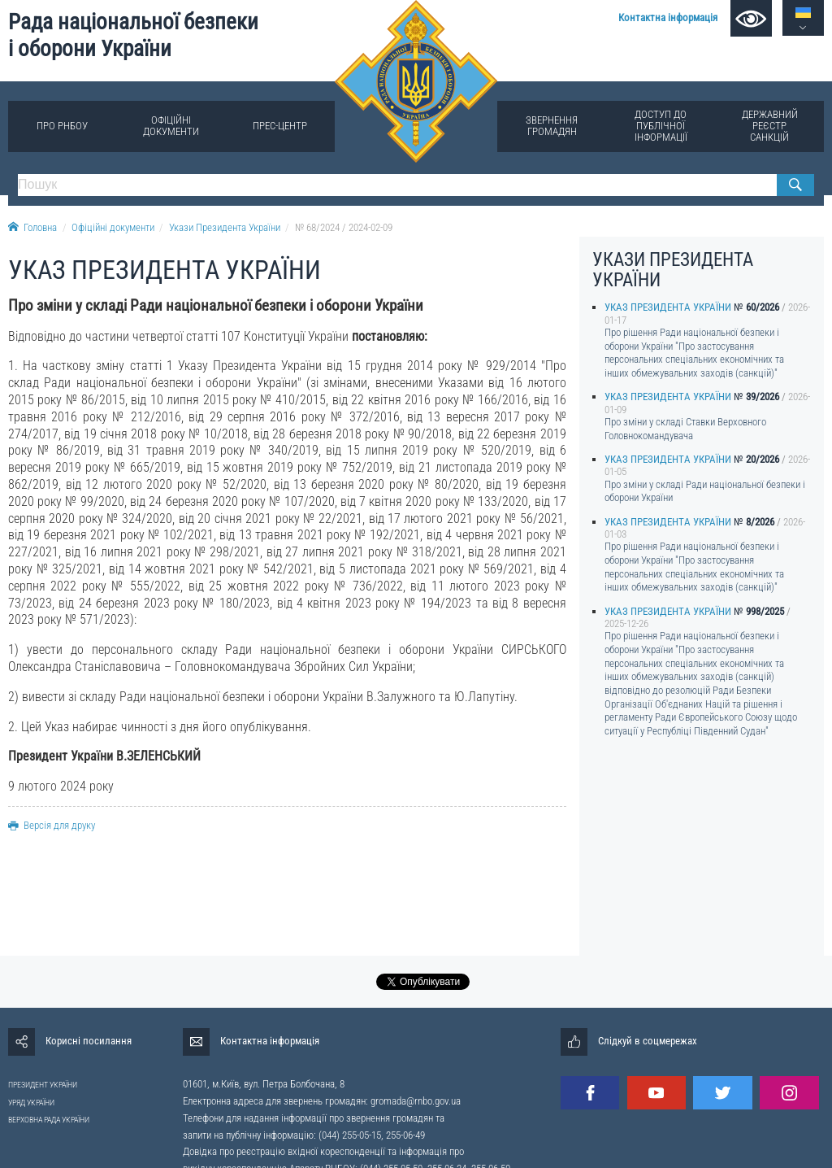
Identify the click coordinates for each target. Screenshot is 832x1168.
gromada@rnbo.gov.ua (415, 1101)
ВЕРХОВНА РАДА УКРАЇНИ (48, 1119)
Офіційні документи (171, 125)
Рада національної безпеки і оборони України (133, 35)
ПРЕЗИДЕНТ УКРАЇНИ (42, 1084)
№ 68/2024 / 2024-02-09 (343, 227)
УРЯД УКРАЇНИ (31, 1102)
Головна (32, 227)
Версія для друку (51, 825)
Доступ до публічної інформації (661, 125)
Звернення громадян (552, 125)
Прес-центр (280, 126)
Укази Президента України (224, 227)
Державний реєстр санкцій (770, 125)
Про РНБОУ (62, 126)
